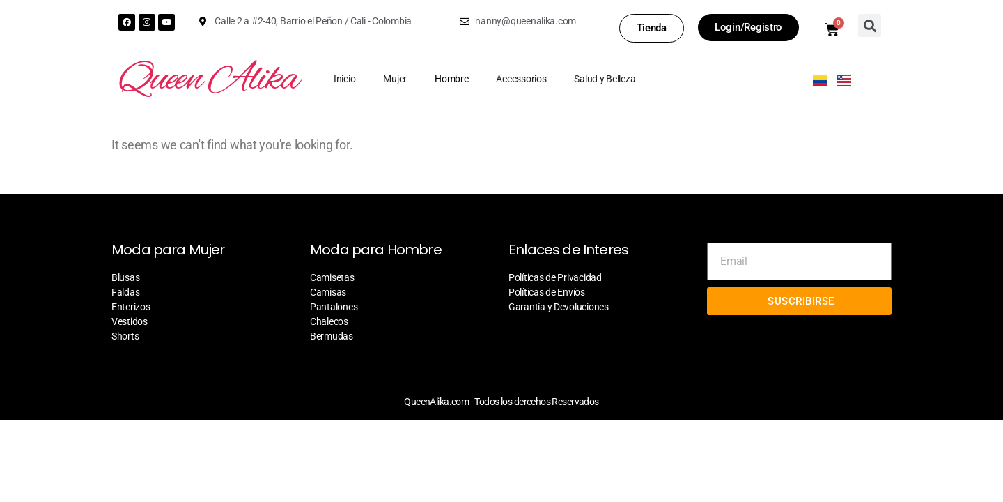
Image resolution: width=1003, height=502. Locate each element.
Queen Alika (207, 80)
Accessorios (521, 78)
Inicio (344, 78)
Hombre (451, 78)
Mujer (395, 78)
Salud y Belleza (604, 78)
